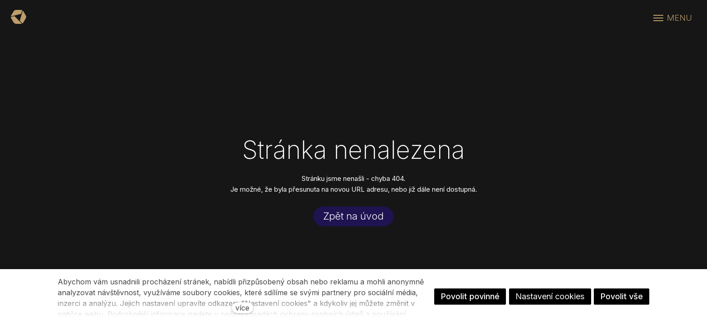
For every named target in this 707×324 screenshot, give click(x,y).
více (242, 307)
